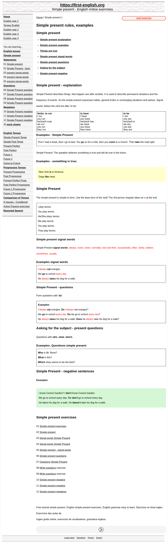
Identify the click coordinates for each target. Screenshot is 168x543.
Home (39, 17)
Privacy (91, 538)
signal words (66, 239)
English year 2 (11, 29)
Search (99, 538)
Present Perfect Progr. (15, 180)
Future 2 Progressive (15, 193)
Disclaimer (81, 538)
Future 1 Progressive (15, 189)
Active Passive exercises (17, 206)
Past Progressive (13, 176)
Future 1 (8, 154)
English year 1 (11, 21)
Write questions (48, 468)
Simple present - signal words (55, 450)
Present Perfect (12, 146)
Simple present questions (53, 456)
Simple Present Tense (15, 137)
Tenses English (12, 25)
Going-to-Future (12, 163)
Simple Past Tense (13, 141)
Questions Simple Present (53, 462)
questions (66, 287)
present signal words (18, 72)
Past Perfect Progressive (17, 185)
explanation (72, 85)
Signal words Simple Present (55, 438)
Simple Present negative (20, 111)
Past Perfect (10, 150)
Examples (43, 134)
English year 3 (11, 34)
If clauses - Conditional (16, 202)
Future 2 (8, 159)
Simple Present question (20, 90)
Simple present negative (52, 479)
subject (65, 328)
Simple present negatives (53, 491)
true (73, 161)
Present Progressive (14, 172)
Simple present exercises (53, 426)
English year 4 (11, 38)
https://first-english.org (82, 5)
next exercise (143, 18)
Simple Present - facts (18, 68)
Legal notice (69, 538)
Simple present (15, 64)
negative (70, 371)
